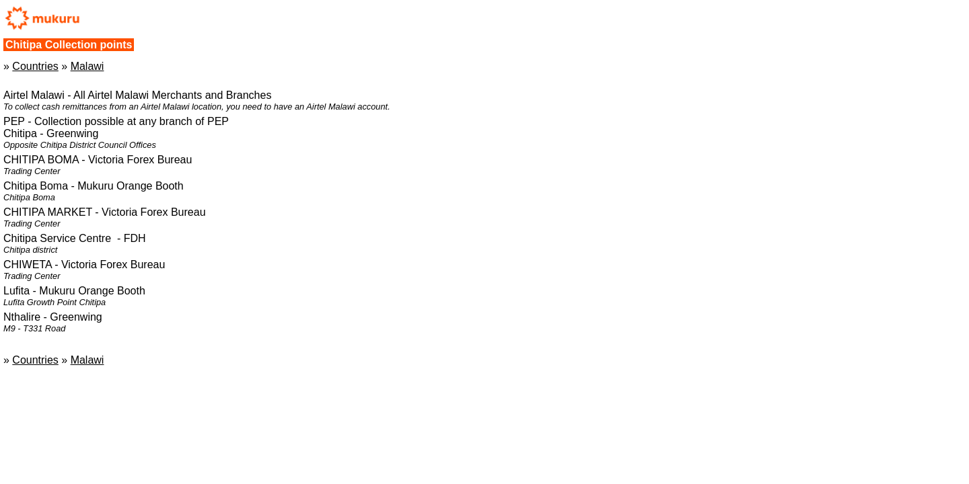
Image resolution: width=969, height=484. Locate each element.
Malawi (87, 66)
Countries (35, 66)
